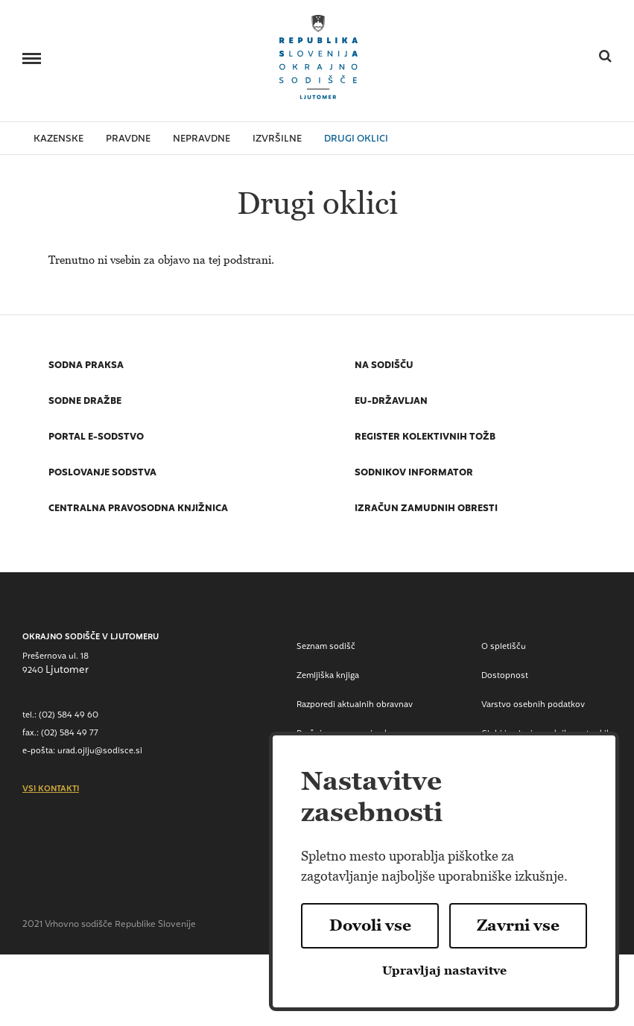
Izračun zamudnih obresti (426, 509)
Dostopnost (504, 676)
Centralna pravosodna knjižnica (138, 509)
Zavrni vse (518, 925)
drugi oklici (356, 139)
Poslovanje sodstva (102, 474)
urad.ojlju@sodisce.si (99, 751)
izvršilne (277, 139)
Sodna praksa (86, 366)
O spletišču (503, 647)
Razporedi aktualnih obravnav (355, 705)
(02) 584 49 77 (69, 733)
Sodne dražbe (84, 402)
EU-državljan (391, 402)
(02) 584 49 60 (68, 715)
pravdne (128, 139)
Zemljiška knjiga (328, 676)
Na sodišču (384, 366)
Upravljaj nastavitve (444, 970)
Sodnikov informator (414, 474)
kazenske (58, 139)
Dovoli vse (370, 925)
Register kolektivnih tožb (425, 438)
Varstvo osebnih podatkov (533, 705)
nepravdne (201, 139)
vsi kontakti (50, 790)
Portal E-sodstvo (96, 438)
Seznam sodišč (326, 647)
